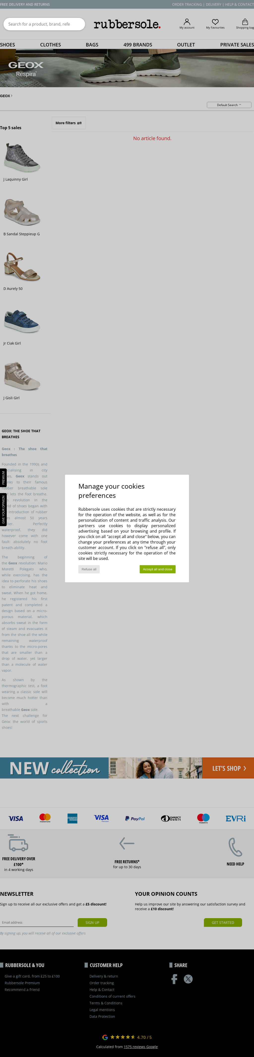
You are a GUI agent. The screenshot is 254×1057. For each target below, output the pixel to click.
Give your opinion (3, 510)
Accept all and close (157, 569)
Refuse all (89, 569)
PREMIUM (3, 478)
